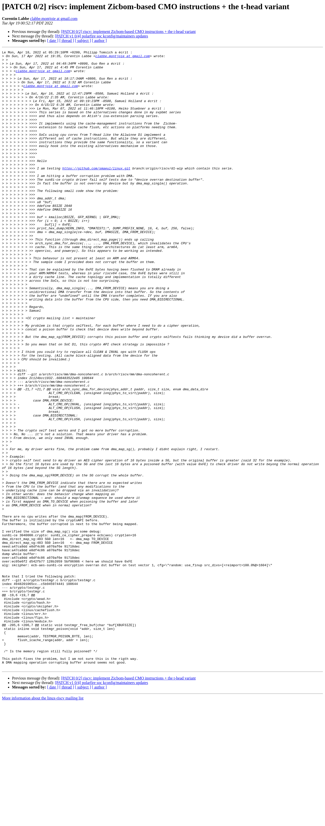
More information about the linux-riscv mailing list (42, 822)
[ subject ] (83, 40)
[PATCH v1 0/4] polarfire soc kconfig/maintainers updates (101, 36)
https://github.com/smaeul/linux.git (96, 192)
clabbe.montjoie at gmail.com (54, 18)
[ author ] (99, 40)
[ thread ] (66, 40)
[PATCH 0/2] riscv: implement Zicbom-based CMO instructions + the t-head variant (128, 31)
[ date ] (52, 40)
